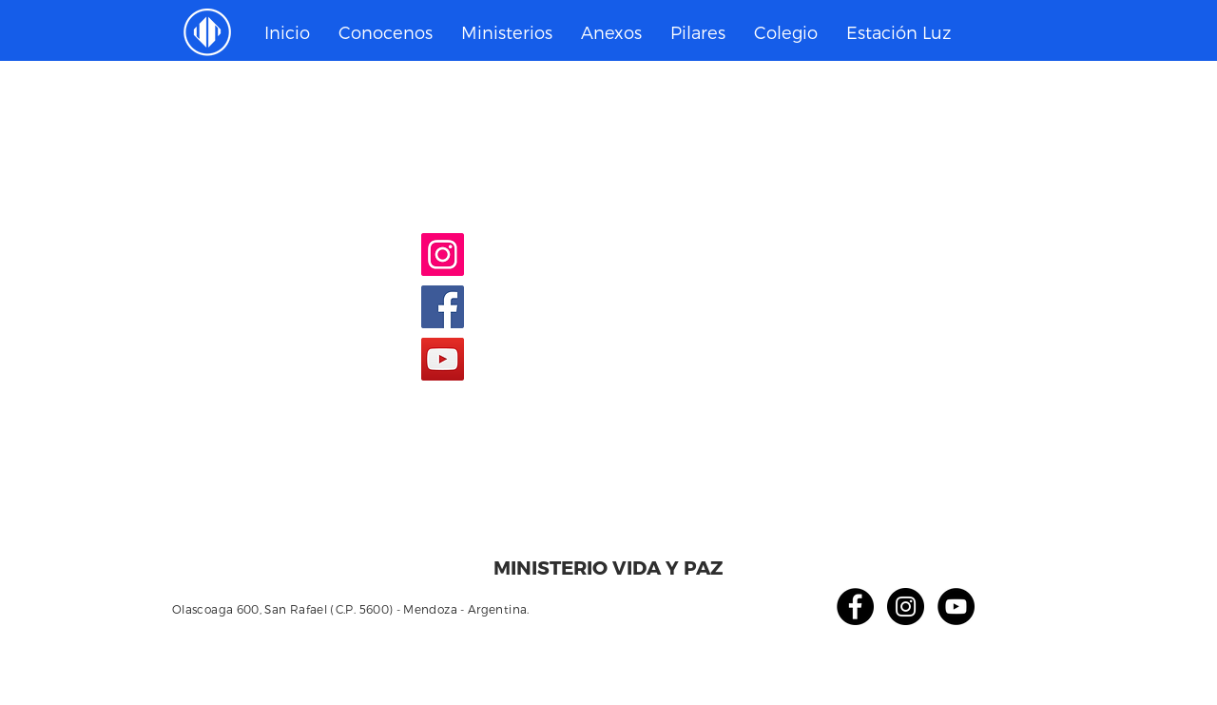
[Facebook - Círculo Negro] (855, 606)
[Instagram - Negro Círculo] (905, 606)
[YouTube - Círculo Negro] (956, 606)
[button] (507, 32)
